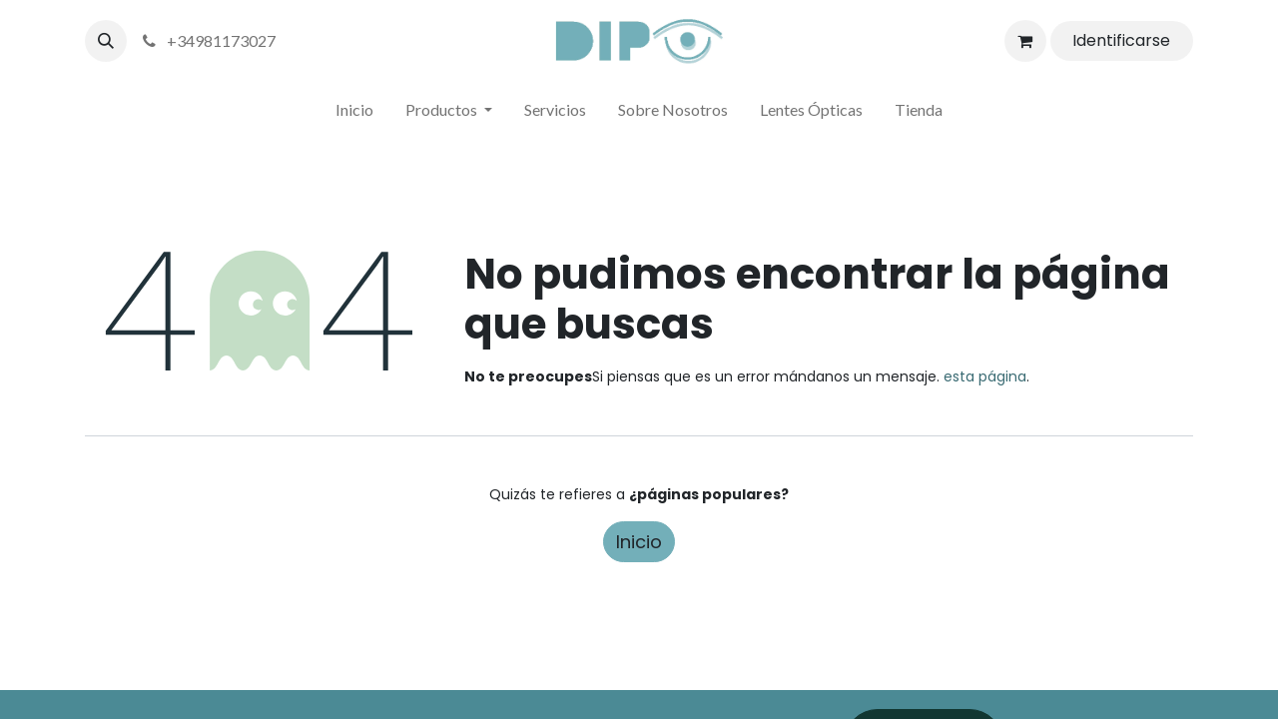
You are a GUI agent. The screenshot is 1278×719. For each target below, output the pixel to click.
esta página (985, 376)
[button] (106, 41)
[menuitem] (354, 114)
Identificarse (1121, 40)
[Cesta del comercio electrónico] (1025, 41)
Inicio (639, 541)
